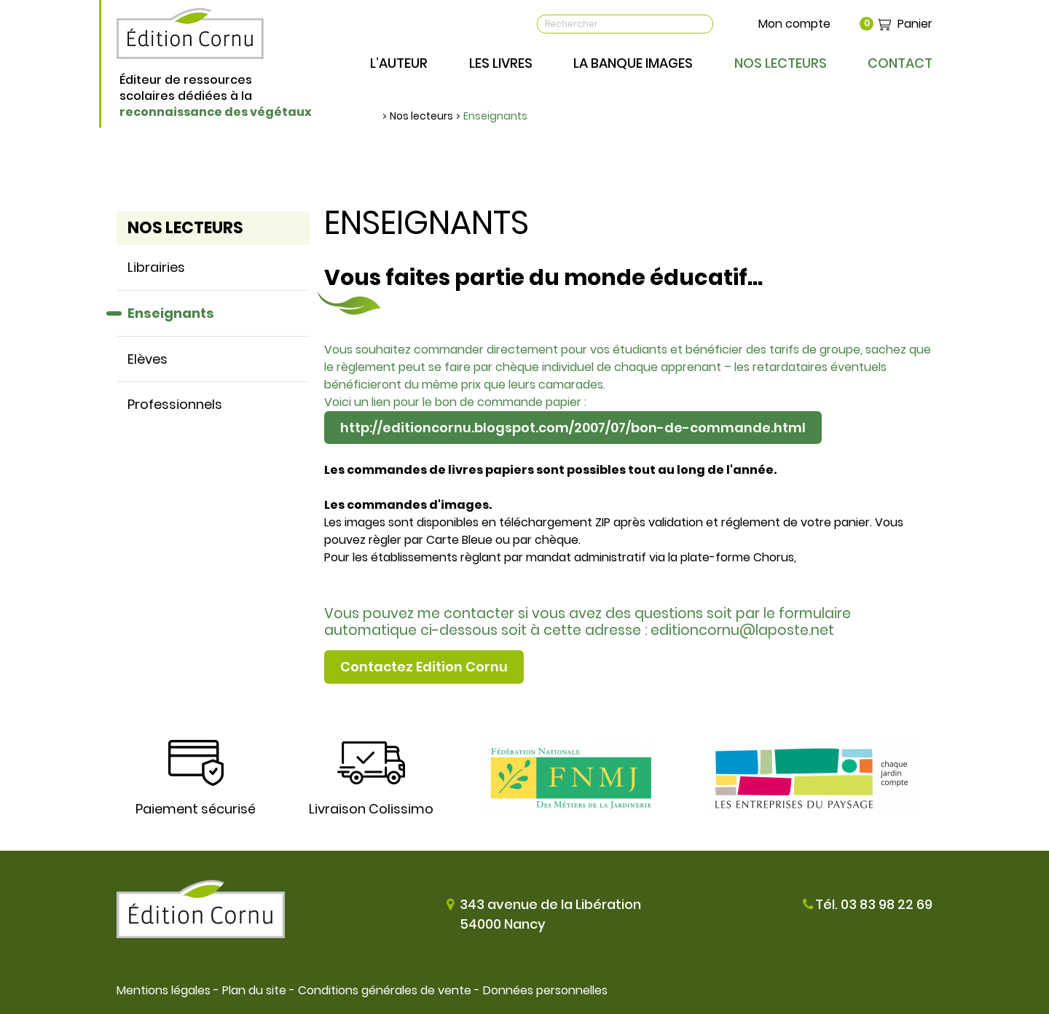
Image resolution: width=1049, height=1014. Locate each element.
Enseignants (495, 116)
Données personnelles (545, 990)
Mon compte (794, 24)
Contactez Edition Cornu (424, 667)
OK (701, 24)
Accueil (375, 116)
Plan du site (254, 990)
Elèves (147, 359)
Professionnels (174, 404)
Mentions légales (164, 990)
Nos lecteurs (421, 116)
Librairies (156, 267)
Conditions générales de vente (384, 990)
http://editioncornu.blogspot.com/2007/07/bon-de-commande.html (573, 427)
